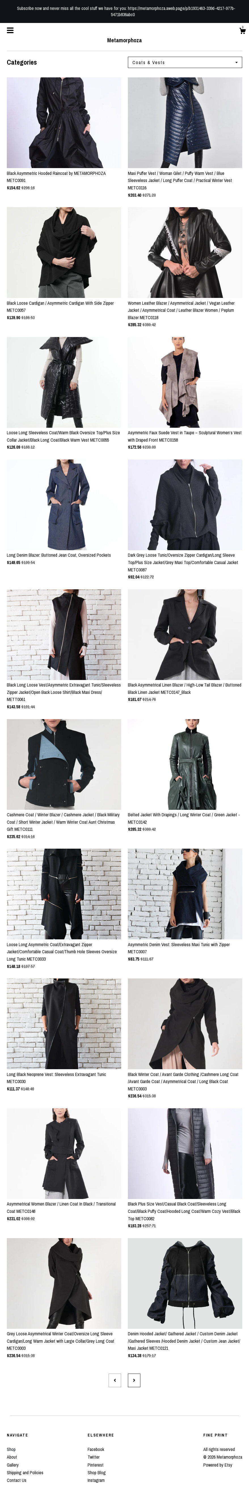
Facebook (96, 1449)
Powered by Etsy (217, 1465)
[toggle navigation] (10, 30)
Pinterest (96, 1465)
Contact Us (16, 1480)
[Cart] (242, 31)
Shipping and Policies (25, 1472)
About (12, 1457)
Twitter (94, 1457)
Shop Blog (97, 1472)
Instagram (96, 1480)
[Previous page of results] (115, 1380)
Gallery (13, 1465)
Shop (11, 1449)
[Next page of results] (134, 1380)
